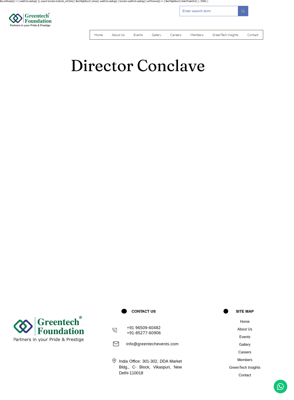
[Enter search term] (205, 11)
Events (244, 337)
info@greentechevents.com (152, 344)
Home (245, 321)
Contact (245, 375)
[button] (118, 34)
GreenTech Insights (244, 367)
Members (244, 360)
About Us (244, 329)
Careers (244, 352)
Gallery (245, 344)
